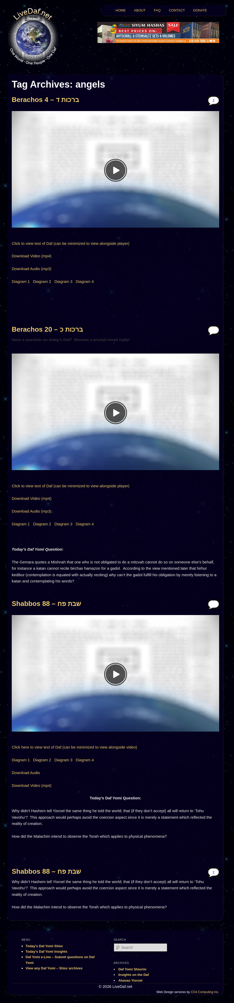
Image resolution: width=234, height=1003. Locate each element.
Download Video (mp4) (31, 256)
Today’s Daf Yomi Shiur (44, 946)
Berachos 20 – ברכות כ (47, 329)
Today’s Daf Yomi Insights (46, 951)
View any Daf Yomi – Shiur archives (54, 968)
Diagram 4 (85, 281)
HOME (121, 10)
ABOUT (140, 10)
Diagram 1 (21, 281)
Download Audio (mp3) (31, 268)
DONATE (200, 10)
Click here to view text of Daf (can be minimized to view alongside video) (74, 747)
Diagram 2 (42, 281)
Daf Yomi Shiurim (132, 969)
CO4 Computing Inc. (205, 992)
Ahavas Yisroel (130, 980)
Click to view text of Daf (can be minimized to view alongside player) (70, 243)
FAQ (157, 10)
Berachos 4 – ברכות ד (45, 100)
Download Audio (26, 772)
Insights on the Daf (133, 975)
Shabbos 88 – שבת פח (46, 603)
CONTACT (177, 10)
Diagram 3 (63, 281)
